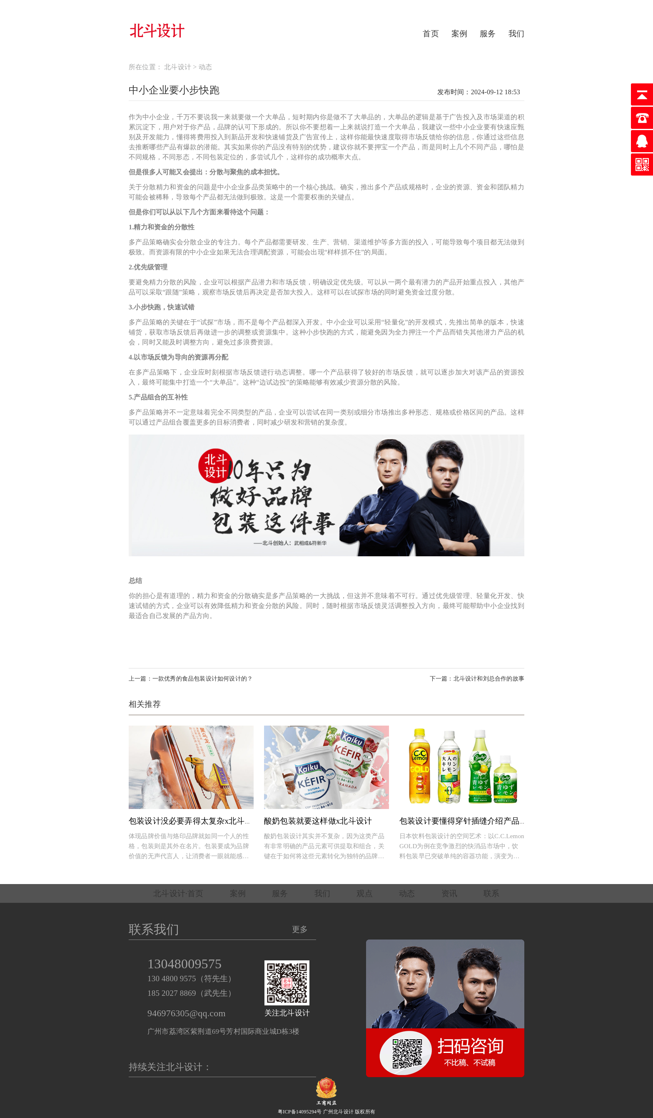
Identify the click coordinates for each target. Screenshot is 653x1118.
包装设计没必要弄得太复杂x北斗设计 (195, 821)
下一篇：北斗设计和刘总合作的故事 (477, 679)
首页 (431, 33)
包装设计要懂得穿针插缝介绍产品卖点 (467, 821)
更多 (300, 929)
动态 (205, 66)
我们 (516, 33)
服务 (488, 33)
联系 (491, 893)
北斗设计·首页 (178, 893)
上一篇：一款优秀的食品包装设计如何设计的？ (191, 679)
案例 (459, 33)
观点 (364, 893)
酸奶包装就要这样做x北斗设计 (318, 821)
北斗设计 (177, 66)
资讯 (449, 893)
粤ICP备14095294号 (300, 1112)
